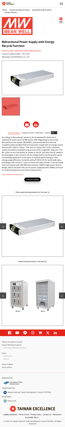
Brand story (39, 133)
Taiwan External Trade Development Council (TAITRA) (27, 392)
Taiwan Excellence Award (19, 10)
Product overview (14, 133)
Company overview (27, 133)
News (4, 353)
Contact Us (47, 415)
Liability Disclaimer (10, 415)
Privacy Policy (36, 415)
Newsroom (8, 356)
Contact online (32, 179)
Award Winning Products (42, 10)
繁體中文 (54, 133)
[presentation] (3, 226)
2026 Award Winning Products (15, 348)
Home (4, 10)
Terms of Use (24, 415)
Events (6, 359)
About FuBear (7, 364)
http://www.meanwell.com (12, 174)
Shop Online (7, 367)
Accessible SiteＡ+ (32, 417)
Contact (47, 133)
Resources (57, 415)
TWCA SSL (10, 401)
